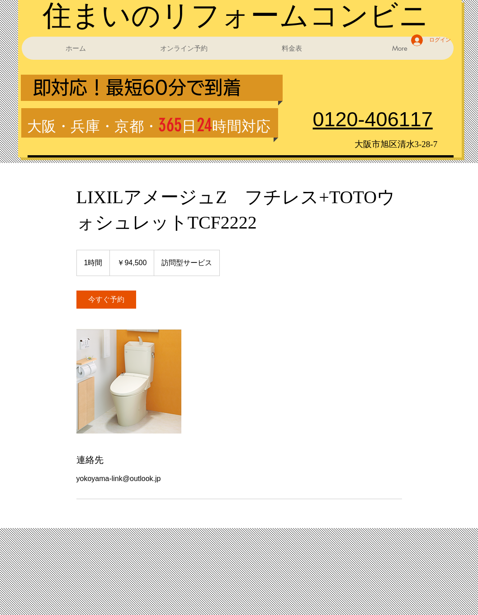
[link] (106, 300)
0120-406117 (373, 119)
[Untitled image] (128, 381)
